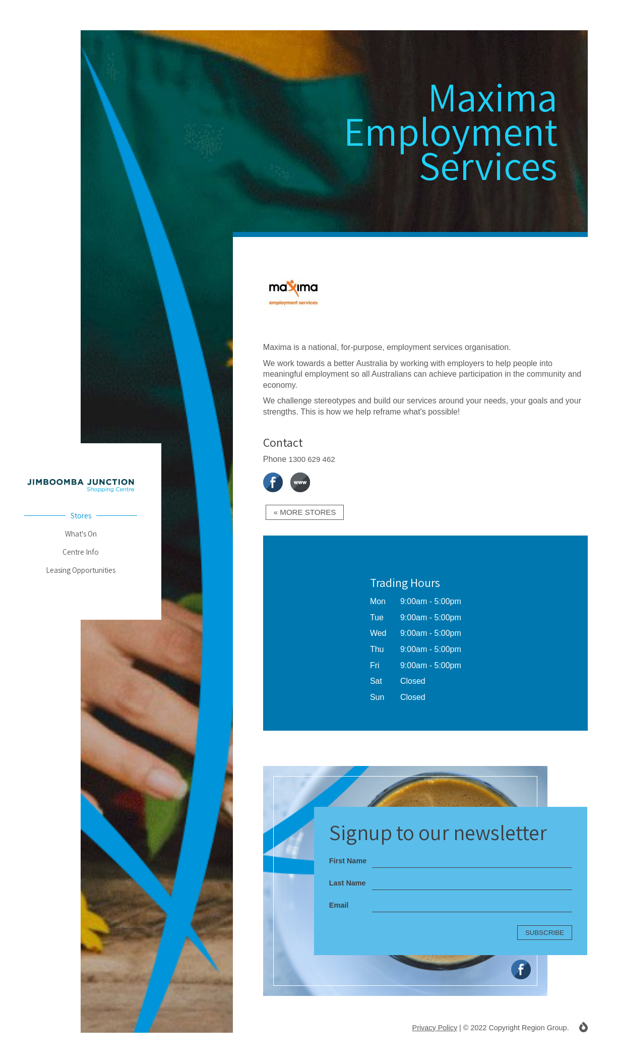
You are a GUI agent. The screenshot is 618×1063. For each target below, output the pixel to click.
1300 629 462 (313, 459)
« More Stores (307, 512)
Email (338, 906)
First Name (347, 861)
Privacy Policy (434, 1028)
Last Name (347, 883)
